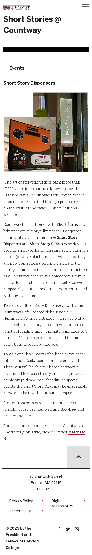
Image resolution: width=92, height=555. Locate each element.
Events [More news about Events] (16, 68)
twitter (68, 529)
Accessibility (20, 511)
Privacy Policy (21, 501)
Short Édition (69, 224)
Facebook (59, 529)
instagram (77, 529)
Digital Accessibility (62, 503)
